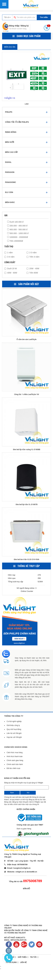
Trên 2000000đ (15, 241)
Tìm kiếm (44, 17)
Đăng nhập (14, 26)
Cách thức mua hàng (14, 753)
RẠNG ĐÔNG (10, 132)
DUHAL (8, 162)
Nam (12, 793)
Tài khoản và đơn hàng (17, 29)
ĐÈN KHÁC (10, 202)
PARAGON (9, 172)
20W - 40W (33, 268)
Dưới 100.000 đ (15, 222)
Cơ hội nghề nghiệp (14, 721)
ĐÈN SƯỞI (9, 142)
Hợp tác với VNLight (14, 737)
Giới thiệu (22, 957)
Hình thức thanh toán (15, 756)
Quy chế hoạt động (14, 729)
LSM (26, 104)
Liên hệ (23, 962)
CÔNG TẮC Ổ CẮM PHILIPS (17, 122)
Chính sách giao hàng (15, 760)
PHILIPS (8, 112)
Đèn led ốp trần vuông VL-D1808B (26, 449)
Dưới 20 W (10, 268)
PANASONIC (10, 182)
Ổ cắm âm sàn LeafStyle (26, 339)
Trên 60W (32, 273)
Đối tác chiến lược (13, 768)
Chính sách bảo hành (15, 764)
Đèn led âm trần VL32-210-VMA (26, 559)
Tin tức (33, 957)
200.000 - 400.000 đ (17, 226)
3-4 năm (9, 257)
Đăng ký (25, 26)
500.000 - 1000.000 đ (17, 233)
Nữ (28, 793)
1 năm (8, 252)
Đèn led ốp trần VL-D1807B (26, 504)
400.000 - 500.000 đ (17, 229)
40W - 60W (10, 273)
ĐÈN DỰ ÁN (9, 47)
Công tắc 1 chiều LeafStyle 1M (26, 394)
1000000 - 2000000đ (17, 237)
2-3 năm (32, 252)
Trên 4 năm (33, 257)
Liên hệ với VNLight (14, 733)
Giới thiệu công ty (13, 725)
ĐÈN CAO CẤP (11, 152)
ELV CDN (9, 192)
